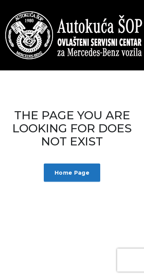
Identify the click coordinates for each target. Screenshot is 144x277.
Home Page (72, 172)
